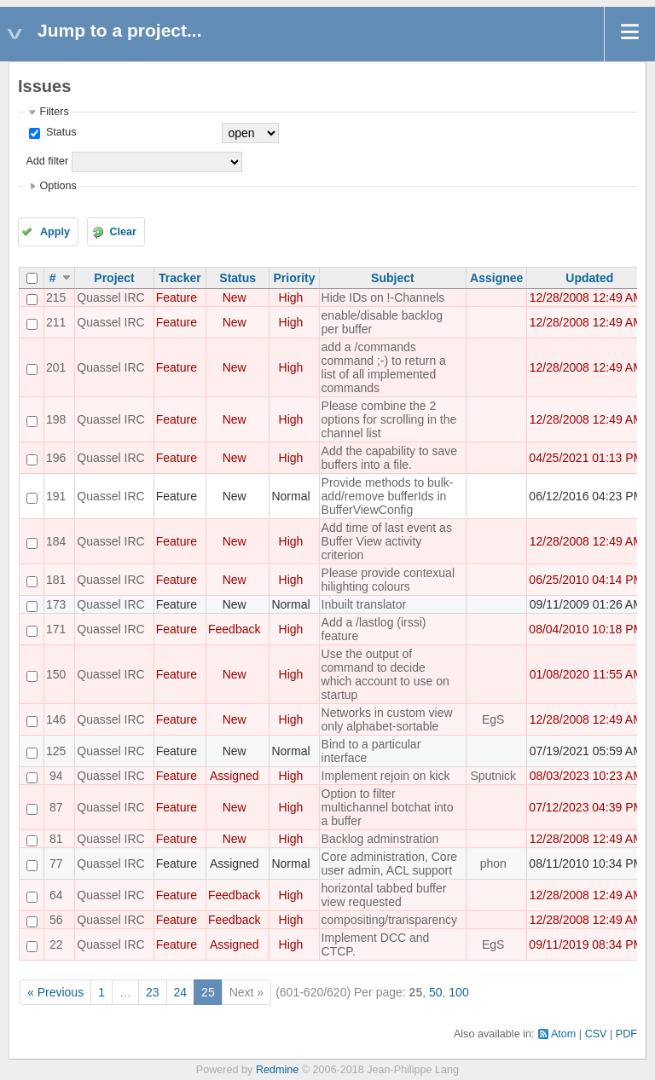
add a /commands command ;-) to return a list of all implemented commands (384, 367)
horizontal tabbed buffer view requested (384, 895)
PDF (626, 1034)
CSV (596, 1034)
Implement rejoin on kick (386, 776)
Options (57, 186)
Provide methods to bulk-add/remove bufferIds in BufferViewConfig (388, 496)
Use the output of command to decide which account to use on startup (385, 674)
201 (56, 367)
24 (181, 992)
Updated (589, 278)
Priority (295, 278)
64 (56, 895)
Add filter (47, 161)
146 (56, 719)
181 (56, 579)
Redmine (277, 1070)
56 (56, 920)
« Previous (55, 992)
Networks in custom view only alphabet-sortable (387, 719)
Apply (55, 232)
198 (56, 419)
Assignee (496, 278)
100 (458, 992)
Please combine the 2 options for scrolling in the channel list (389, 419)
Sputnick (493, 776)
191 (56, 496)
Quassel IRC (110, 297)
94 (56, 776)
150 (56, 674)
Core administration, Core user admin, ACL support (390, 863)
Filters (53, 112)
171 (56, 629)
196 (56, 458)
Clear (122, 232)
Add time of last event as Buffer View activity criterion (387, 541)
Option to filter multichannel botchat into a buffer (388, 807)
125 (56, 751)
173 (56, 604)
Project (114, 278)
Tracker (180, 278)
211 (56, 322)
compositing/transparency (390, 920)
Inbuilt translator (364, 604)
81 (56, 839)
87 (56, 807)
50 (436, 992)
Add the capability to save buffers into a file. (390, 457)
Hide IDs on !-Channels (383, 297)
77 (56, 863)
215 (56, 297)
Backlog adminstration (380, 839)
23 (152, 992)
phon (493, 863)
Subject (392, 278)
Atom (563, 1034)
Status (59, 132)
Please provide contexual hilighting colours (388, 579)
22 (56, 944)
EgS (493, 719)
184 (56, 541)
